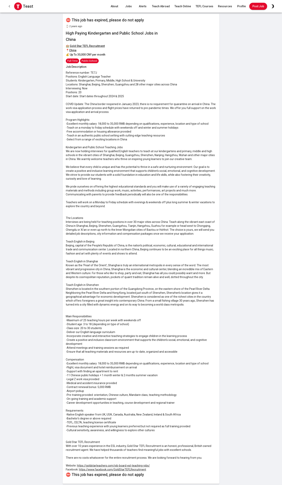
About (114, 6)
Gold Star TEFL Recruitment (87, 46)
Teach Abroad (160, 6)
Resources (225, 6)
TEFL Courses (204, 6)
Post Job (258, 6)
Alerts (142, 6)
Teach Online (183, 6)
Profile (241, 6)
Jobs (128, 6)
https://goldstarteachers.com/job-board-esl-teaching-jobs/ (113, 465)
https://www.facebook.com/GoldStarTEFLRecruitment (112, 469)
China (72, 50)
